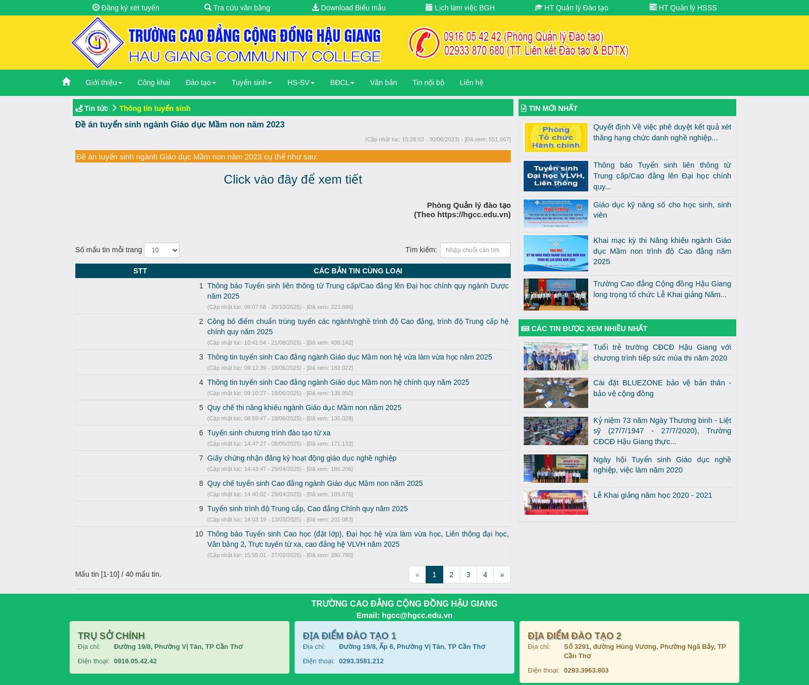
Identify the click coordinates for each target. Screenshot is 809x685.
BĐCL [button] (342, 82)
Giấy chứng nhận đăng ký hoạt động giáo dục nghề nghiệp (189, 437)
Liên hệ (471, 82)
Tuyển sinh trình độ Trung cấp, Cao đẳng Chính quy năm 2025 (195, 488)
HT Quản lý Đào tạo (571, 8)
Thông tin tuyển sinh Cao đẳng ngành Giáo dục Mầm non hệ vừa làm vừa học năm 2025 (237, 336)
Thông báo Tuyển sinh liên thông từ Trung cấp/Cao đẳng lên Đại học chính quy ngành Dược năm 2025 (260, 286)
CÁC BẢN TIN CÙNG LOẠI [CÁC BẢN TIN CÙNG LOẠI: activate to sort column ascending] (302, 271)
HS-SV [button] (301, 82)
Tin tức (96, 108)
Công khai (154, 82)
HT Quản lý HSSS (683, 8)
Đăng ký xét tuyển (125, 8)
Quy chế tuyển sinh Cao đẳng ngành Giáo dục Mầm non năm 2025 (203, 463)
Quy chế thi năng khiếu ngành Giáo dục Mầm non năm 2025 (192, 387)
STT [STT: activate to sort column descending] (84, 271)
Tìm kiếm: (458, 250)
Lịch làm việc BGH (460, 8)
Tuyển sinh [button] (252, 82)
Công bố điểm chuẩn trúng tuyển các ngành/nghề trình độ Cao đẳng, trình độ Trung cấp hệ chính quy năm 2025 (275, 311)
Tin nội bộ (428, 82)
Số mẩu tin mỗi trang (127, 250)
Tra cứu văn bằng (237, 8)
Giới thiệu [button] (104, 82)
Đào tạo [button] (201, 82)
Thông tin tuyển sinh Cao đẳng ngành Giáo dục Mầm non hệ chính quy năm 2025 (226, 361)
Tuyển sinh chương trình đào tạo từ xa (157, 412)
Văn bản (383, 82)
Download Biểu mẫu (349, 8)
